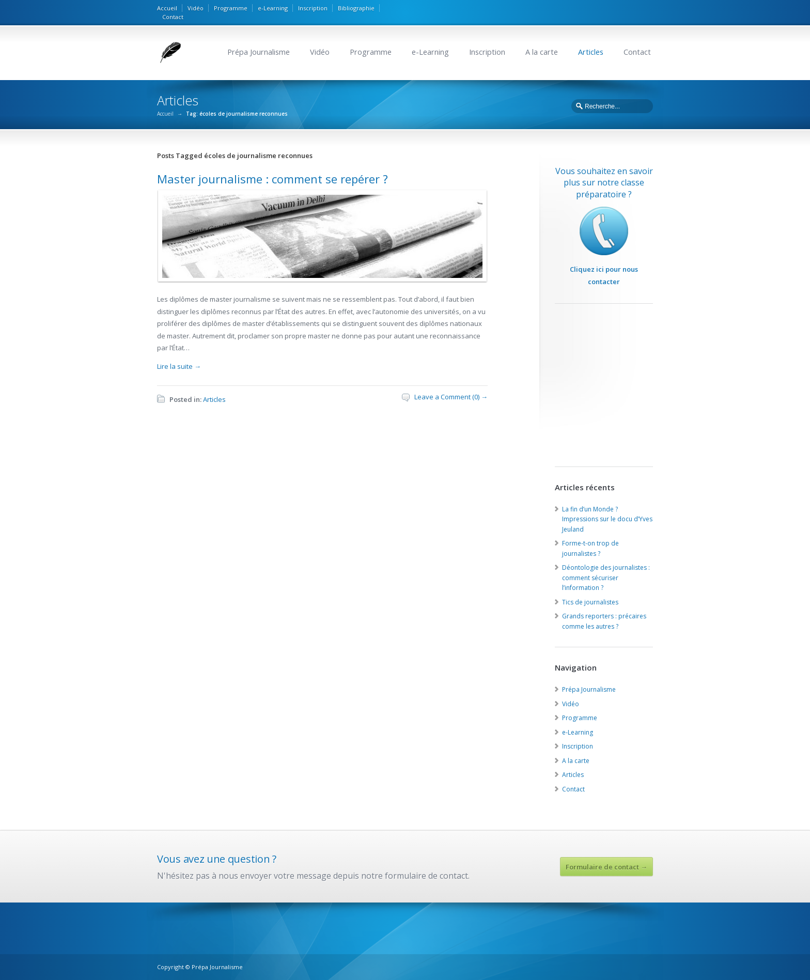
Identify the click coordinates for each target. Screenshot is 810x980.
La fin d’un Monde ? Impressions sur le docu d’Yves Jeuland (607, 519)
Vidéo (196, 8)
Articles (590, 52)
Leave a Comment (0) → (451, 396)
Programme (230, 8)
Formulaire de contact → (606, 867)
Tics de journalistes (590, 602)
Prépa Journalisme (258, 52)
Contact (172, 17)
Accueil (167, 8)
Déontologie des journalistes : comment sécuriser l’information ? (606, 577)
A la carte (541, 52)
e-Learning (273, 8)
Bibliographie (356, 8)
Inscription (313, 8)
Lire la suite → (179, 366)
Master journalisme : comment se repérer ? (272, 178)
